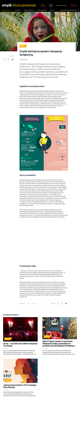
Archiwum (52, 10)
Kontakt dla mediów (41, 10)
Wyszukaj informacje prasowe (69, 10)
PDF (28, 301)
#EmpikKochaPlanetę (61, 5)
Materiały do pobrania (29, 10)
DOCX (34, 301)
